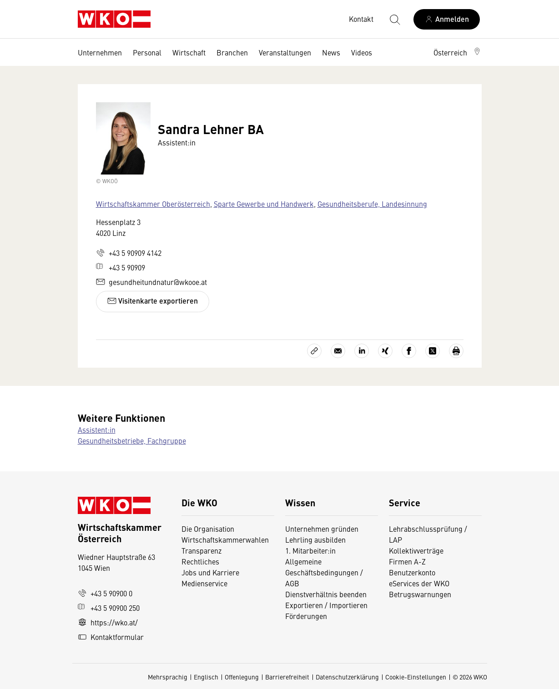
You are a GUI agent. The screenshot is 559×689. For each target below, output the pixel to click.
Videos (361, 52)
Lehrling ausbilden (315, 539)
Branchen (232, 52)
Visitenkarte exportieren (152, 300)
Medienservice (204, 583)
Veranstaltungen (285, 52)
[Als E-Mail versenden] (338, 351)
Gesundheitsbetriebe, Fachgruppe (132, 440)
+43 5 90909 (120, 267)
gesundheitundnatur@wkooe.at (151, 282)
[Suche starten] (394, 19)
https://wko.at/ (108, 622)
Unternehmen (100, 52)
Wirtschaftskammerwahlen (225, 539)
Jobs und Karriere (210, 572)
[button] (457, 52)
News (331, 52)
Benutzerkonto (412, 572)
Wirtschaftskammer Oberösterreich (153, 204)
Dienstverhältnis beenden (326, 594)
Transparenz (201, 550)
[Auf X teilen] (432, 351)
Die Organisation (207, 529)
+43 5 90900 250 (109, 608)
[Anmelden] (446, 19)
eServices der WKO (419, 583)
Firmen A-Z (407, 561)
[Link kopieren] (314, 351)
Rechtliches (200, 561)
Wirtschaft (189, 52)
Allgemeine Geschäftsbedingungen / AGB (324, 572)
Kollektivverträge (416, 550)
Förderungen (306, 616)
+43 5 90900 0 (105, 593)
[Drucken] (456, 351)
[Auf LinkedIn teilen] (361, 351)
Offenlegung (242, 677)
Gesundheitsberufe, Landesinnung (372, 204)
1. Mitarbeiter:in (310, 550)
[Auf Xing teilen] (385, 351)
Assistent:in (97, 429)
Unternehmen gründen (321, 529)
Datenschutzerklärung (347, 677)
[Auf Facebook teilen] (409, 351)
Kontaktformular (111, 637)
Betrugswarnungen (421, 594)
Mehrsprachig (167, 677)
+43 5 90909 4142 (128, 253)
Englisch (206, 677)
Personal (147, 52)
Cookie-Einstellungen (415, 677)
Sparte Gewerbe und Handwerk (264, 204)
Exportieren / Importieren (326, 605)
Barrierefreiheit (287, 677)
